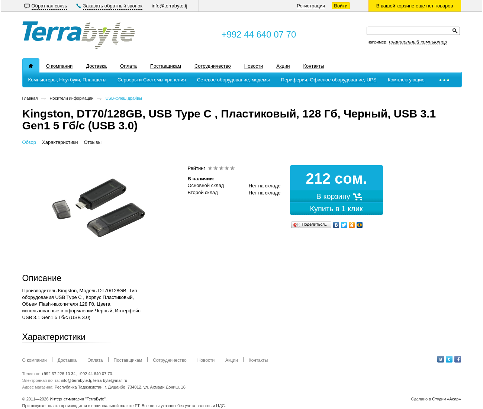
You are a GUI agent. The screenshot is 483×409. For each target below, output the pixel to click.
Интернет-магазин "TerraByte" (78, 399)
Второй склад (203, 192)
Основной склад (206, 185)
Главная (30, 98)
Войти (340, 6)
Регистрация (311, 6)
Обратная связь (49, 6)
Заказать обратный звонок (112, 6)
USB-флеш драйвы (124, 98)
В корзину (336, 196)
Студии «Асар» (446, 399)
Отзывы (93, 142)
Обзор (29, 142)
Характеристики (60, 142)
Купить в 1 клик (336, 208)
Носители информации (72, 98)
